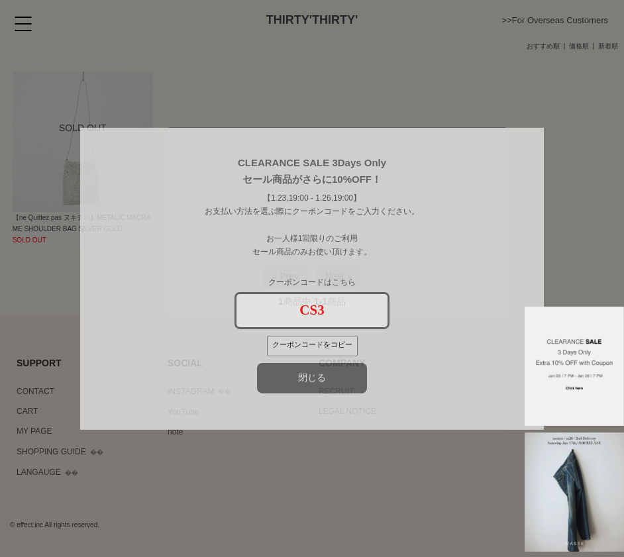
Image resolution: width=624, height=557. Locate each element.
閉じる (312, 377)
